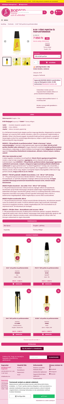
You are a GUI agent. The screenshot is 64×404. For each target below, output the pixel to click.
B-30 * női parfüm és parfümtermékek (17, 268)
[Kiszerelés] (47, 56)
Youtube (52, 374)
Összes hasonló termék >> (32, 340)
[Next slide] (28, 41)
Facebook (52, 369)
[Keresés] (32, 12)
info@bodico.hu (5, 376)
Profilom (19, 367)
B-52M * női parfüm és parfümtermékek (46, 318)
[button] (6, 61)
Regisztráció (20, 372)
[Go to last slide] (5, 41)
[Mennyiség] (35, 62)
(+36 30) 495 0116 (6, 371)
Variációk (17, 284)
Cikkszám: (36, 72)
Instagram (53, 371)
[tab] (14, 54)
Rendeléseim (20, 370)
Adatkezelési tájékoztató (40, 372)
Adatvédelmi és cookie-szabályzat (45, 400)
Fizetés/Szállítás (37, 378)
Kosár (18, 374)
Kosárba (50, 63)
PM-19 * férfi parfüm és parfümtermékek (47, 268)
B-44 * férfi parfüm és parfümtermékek (17, 318)
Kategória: (36, 75)
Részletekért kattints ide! (49, 84)
